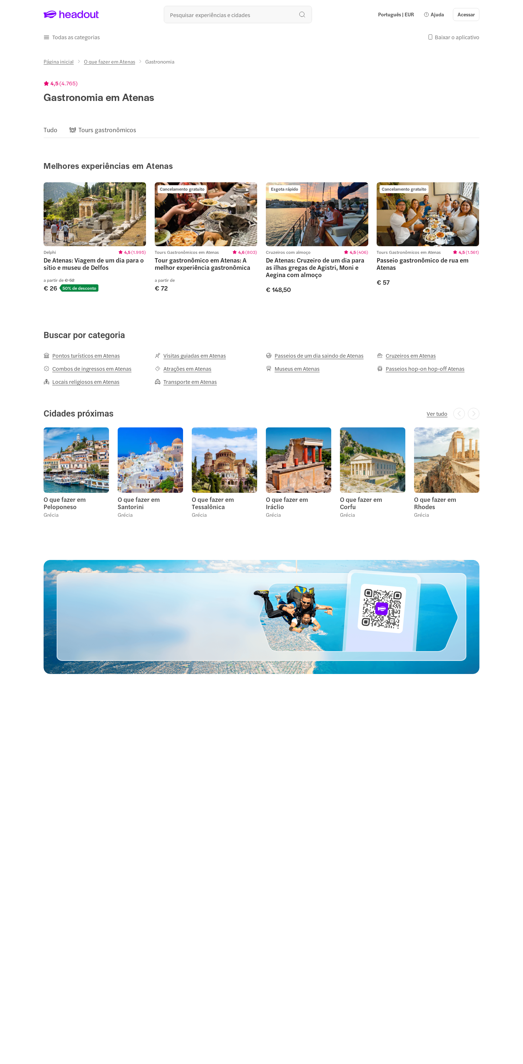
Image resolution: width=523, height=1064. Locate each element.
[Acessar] (466, 14)
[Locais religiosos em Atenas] (81, 381)
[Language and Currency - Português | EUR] (396, 14)
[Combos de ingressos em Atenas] (87, 368)
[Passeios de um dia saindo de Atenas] (315, 355)
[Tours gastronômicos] (107, 130)
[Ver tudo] (437, 413)
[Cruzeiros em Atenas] (406, 355)
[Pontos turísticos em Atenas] (82, 355)
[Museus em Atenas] (293, 368)
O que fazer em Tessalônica (213, 503)
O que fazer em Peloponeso (65, 503)
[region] (261, 130)
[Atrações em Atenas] (183, 368)
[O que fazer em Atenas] (109, 61)
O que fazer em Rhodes (435, 503)
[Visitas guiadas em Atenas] (190, 355)
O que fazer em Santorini (139, 503)
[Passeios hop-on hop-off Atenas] (421, 368)
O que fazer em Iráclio (287, 503)
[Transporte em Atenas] (186, 381)
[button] (434, 14)
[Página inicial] (59, 61)
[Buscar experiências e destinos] (238, 14)
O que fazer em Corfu (361, 503)
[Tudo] (50, 130)
